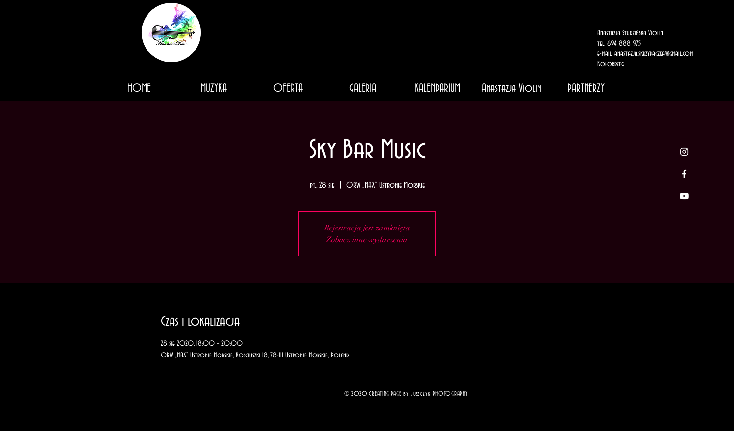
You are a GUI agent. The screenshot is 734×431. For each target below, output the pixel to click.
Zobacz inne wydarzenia (367, 240)
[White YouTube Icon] (684, 196)
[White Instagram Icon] (684, 151)
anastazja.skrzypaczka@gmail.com (653, 54)
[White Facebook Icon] (684, 173)
